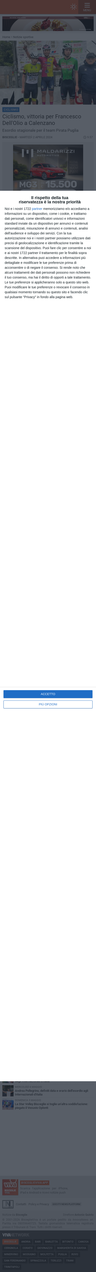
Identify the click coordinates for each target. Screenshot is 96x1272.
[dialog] (48, 636)
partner (37, 208)
